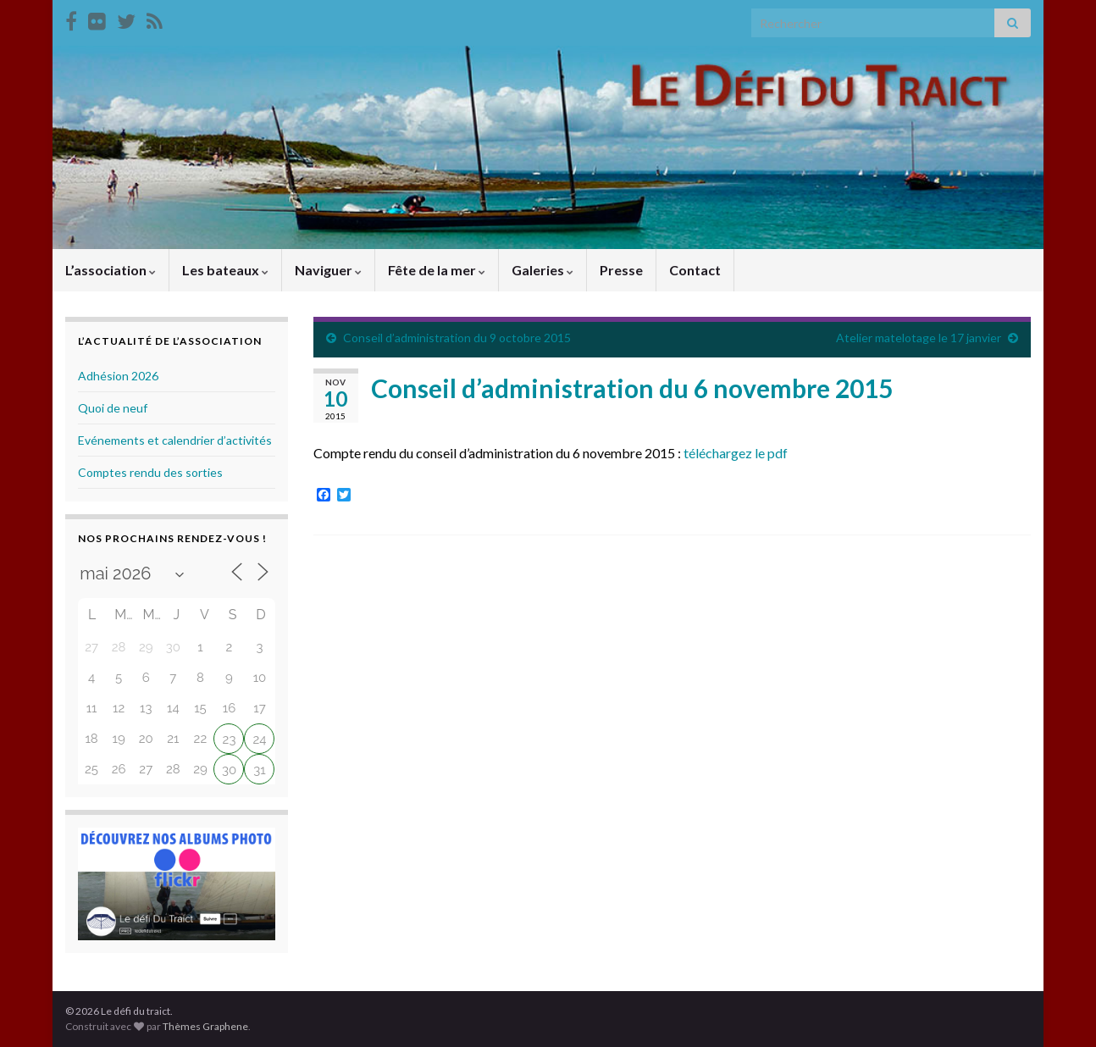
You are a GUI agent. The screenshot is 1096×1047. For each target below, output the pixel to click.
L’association (110, 270)
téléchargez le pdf (736, 453)
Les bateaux (225, 270)
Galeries (542, 270)
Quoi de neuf (112, 408)
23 (229, 739)
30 (229, 770)
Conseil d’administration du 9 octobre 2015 (457, 337)
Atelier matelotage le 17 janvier (918, 337)
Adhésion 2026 (118, 375)
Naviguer (328, 270)
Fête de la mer (436, 270)
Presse (621, 270)
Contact (695, 270)
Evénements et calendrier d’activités (175, 440)
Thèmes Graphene (205, 1026)
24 (259, 739)
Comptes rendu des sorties (150, 472)
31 (259, 770)
